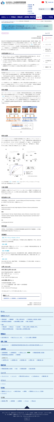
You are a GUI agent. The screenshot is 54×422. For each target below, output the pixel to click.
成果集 (25, 391)
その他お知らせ (35, 376)
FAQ (16, 368)
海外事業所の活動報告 (6, 321)
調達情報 (31, 4)
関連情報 (18, 354)
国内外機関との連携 (18, 321)
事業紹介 (3, 334)
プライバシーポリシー (28, 416)
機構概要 (12, 319)
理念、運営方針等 (20, 319)
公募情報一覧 (14, 360)
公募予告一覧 (5, 360)
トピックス (14, 376)
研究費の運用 (23, 368)
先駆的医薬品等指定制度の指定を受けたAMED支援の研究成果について (27, 345)
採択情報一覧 (23, 360)
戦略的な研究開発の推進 (8, 328)
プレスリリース (12, 21)
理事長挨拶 (4, 319)
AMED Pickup (17, 391)
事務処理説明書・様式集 (38, 352)
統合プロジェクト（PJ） (17, 337)
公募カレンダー (24, 352)
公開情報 (30, 8)
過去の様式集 (32, 368)
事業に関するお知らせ (24, 376)
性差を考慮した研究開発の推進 (23, 328)
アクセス (30, 9)
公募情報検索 (5, 352)
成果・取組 (4, 341)
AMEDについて (5, 315)
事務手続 (3, 365)
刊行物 (2, 387)
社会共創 (18, 326)
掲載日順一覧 (40, 360)
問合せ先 (30, 11)
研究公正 (11, 326)
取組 (3, 324)
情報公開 (4, 326)
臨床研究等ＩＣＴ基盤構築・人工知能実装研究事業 (15, 298)
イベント (3, 380)
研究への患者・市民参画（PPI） (30, 326)
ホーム (2, 311)
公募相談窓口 (13, 352)
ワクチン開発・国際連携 (31, 337)
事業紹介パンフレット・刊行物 (36, 391)
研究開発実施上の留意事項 (7, 354)
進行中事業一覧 (5, 337)
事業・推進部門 (29, 321)
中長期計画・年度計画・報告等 (34, 319)
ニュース (6, 21)
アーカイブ (4, 393)
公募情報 (3, 349)
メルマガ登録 (31, 13)
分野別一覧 (31, 360)
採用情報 (30, 6)
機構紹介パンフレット (6, 391)
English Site (50, 2)
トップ (2, 21)
